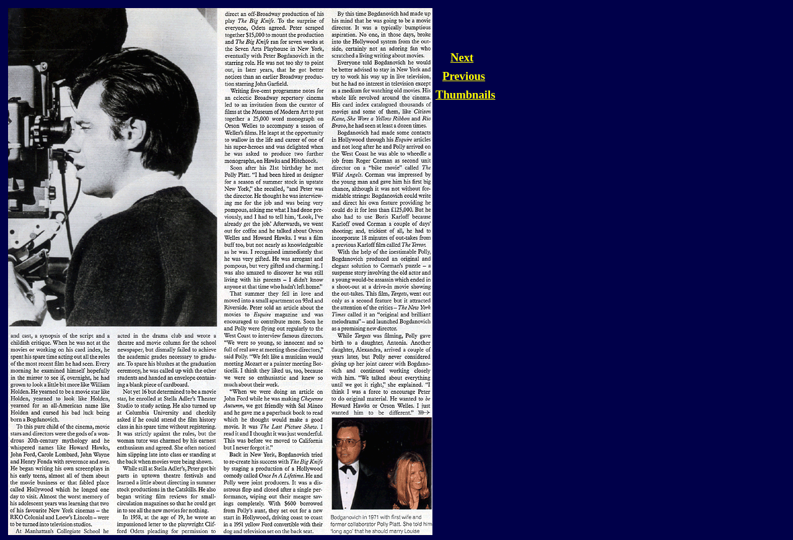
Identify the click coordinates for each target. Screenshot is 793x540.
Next (461, 57)
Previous (463, 75)
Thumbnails (465, 94)
